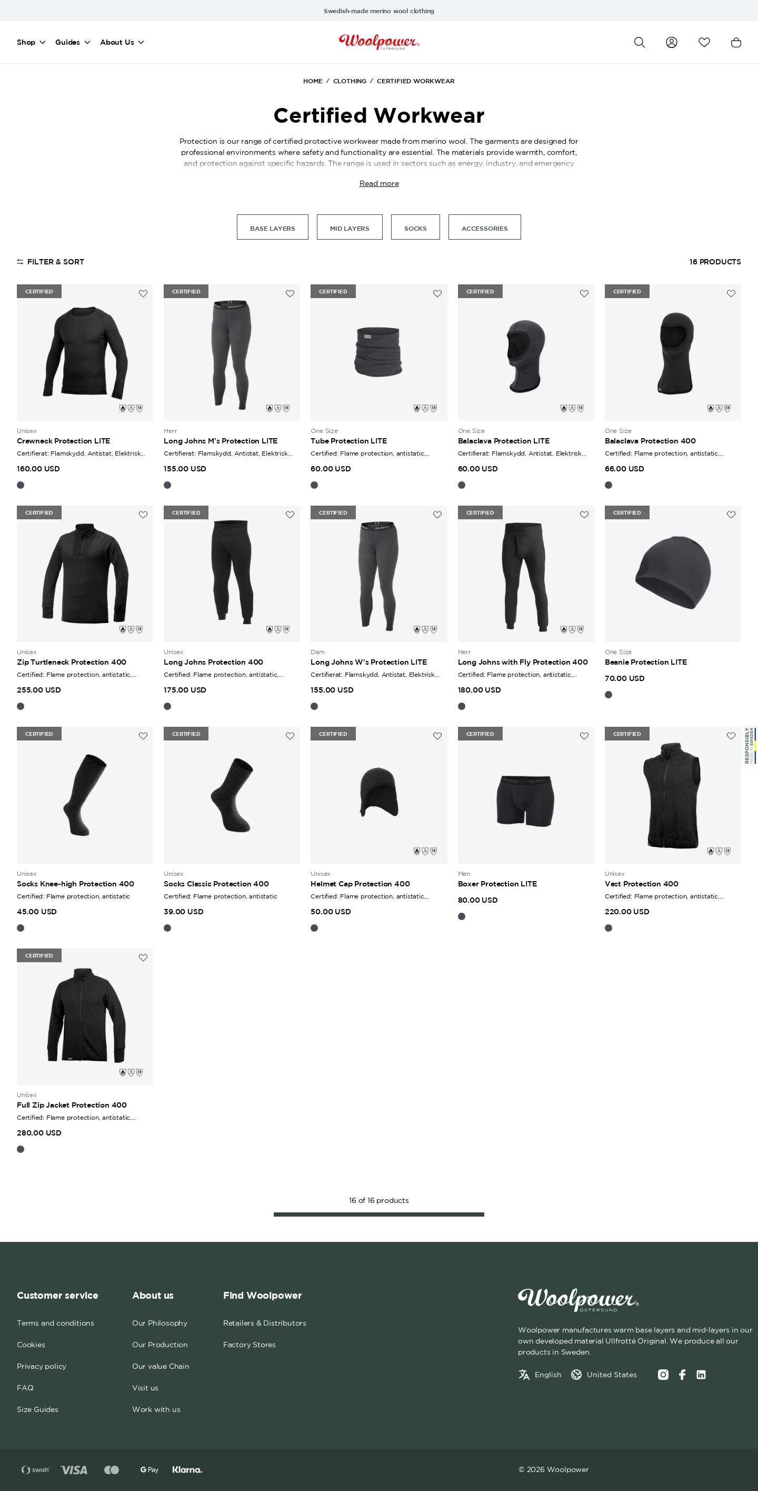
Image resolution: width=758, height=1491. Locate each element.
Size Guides (37, 1409)
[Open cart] (736, 42)
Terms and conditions (55, 1323)
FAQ (25, 1388)
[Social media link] (701, 1374)
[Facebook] (682, 1374)
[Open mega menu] (42, 42)
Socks (415, 228)
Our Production (160, 1344)
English (548, 1374)
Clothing (349, 80)
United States (612, 1374)
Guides (67, 42)
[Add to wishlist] (143, 293)
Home (312, 80)
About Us (117, 42)
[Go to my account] (672, 42)
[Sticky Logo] (749, 745)
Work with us (156, 1409)
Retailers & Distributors (264, 1323)
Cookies (31, 1344)
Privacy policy (41, 1366)
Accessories (485, 228)
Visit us (145, 1388)
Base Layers (272, 228)
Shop (26, 42)
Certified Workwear (415, 80)
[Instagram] (663, 1374)
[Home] (379, 42)
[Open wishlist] (704, 42)
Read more (379, 183)
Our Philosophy (159, 1323)
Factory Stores (249, 1344)
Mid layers (350, 228)
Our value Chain (161, 1366)
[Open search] (639, 42)
